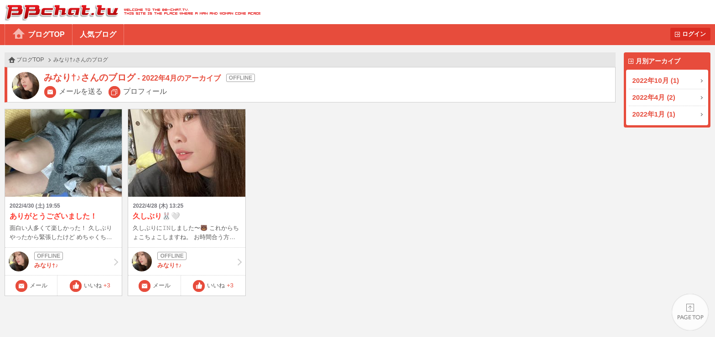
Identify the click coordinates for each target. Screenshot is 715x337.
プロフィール (145, 91)
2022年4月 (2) (653, 97)
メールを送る (81, 91)
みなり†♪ (63, 261)
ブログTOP (46, 34)
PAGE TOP (690, 312)
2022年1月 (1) (653, 114)
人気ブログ (98, 34)
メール (38, 285)
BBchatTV (130, 12)
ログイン (694, 34)
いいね (97, 285)
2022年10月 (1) (655, 80)
